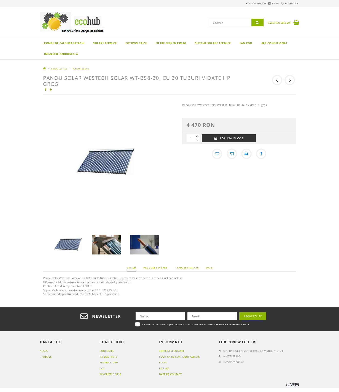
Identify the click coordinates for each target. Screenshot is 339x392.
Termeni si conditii (172, 350)
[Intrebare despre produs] (261, 154)
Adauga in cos (231, 138)
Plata (163, 362)
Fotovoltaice (136, 43)
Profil (268, 3)
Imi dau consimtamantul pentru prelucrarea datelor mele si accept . (195, 324)
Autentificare (245, 3)
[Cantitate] (191, 138)
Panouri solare (80, 68)
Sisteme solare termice (213, 43)
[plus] (197, 136)
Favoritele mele (110, 374)
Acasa (44, 350)
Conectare (106, 350)
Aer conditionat (274, 43)
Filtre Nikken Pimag (170, 43)
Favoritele (289, 3)
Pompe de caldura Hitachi (64, 43)
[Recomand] (232, 154)
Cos (102, 368)
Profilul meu (108, 362)
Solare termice (105, 43)
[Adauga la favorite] (217, 154)
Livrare (164, 368)
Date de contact (170, 374)
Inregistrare (108, 356)
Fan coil (246, 43)
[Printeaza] (246, 154)
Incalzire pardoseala (61, 54)
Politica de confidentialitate (179, 356)
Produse (46, 356)
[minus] (197, 140)
